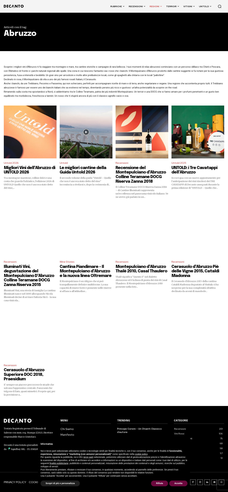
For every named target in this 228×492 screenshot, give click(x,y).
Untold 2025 (178, 163)
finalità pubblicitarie (59, 463)
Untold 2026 (11, 163)
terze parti (88, 457)
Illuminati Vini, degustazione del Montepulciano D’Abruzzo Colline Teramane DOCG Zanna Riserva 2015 (29, 276)
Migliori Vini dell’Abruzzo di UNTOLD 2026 (30, 170)
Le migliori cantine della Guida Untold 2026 (83, 170)
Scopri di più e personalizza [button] (60, 483)
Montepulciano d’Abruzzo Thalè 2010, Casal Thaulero (142, 269)
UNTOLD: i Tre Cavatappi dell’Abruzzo (194, 170)
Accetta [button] (178, 483)
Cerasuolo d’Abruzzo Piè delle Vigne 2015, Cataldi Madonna (195, 271)
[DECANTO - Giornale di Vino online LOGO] (14, 6)
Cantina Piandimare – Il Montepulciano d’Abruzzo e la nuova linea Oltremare (86, 271)
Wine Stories (67, 261)
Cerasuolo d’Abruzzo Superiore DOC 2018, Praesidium (24, 374)
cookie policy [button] (141, 454)
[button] (219, 6)
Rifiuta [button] (159, 483)
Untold (64, 163)
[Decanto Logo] (29, 421)
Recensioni (122, 163)
